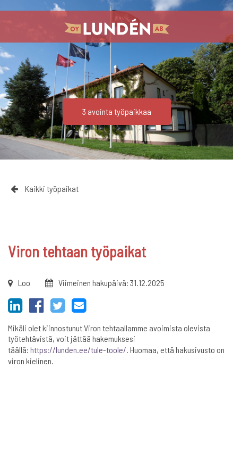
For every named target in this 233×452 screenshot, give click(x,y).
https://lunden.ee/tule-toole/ (78, 350)
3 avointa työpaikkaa (116, 111)
